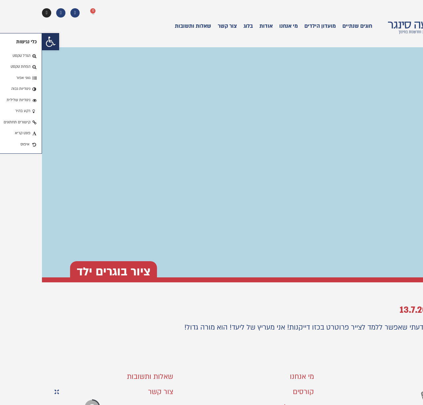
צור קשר (185, 26)
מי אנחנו (246, 26)
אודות (224, 26)
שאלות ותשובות (151, 26)
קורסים (261, 392)
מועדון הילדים (278, 26)
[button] (8, 41)
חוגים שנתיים (315, 26)
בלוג (206, 26)
